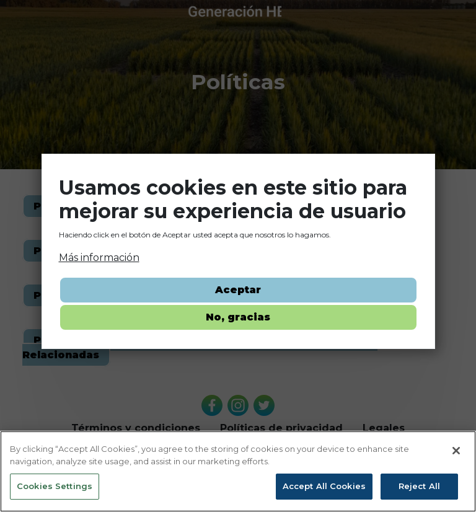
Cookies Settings (54, 486)
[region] (238, 471)
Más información (99, 257)
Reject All (419, 486)
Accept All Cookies (324, 486)
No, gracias (238, 317)
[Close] (456, 450)
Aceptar (238, 290)
